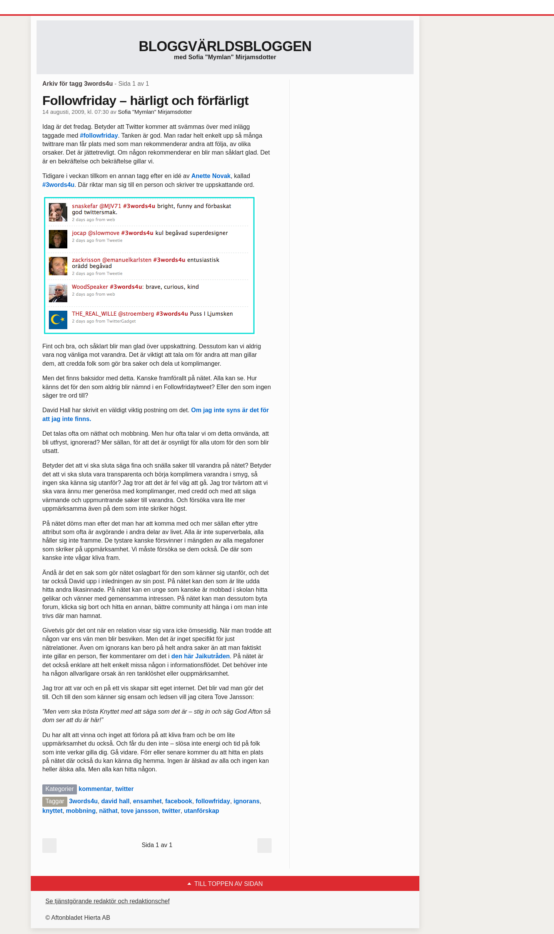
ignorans (247, 801)
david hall (115, 801)
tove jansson (140, 810)
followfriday (212, 801)
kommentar (95, 789)
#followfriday (99, 135)
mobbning (80, 810)
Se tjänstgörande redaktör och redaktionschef (107, 901)
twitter (124, 789)
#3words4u (58, 184)
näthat (108, 810)
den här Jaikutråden (200, 656)
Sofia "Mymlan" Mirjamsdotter (155, 112)
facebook (178, 801)
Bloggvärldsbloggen (224, 46)
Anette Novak (210, 176)
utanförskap (201, 810)
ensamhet (147, 801)
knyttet (52, 810)
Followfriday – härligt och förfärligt (145, 100)
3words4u (83, 801)
